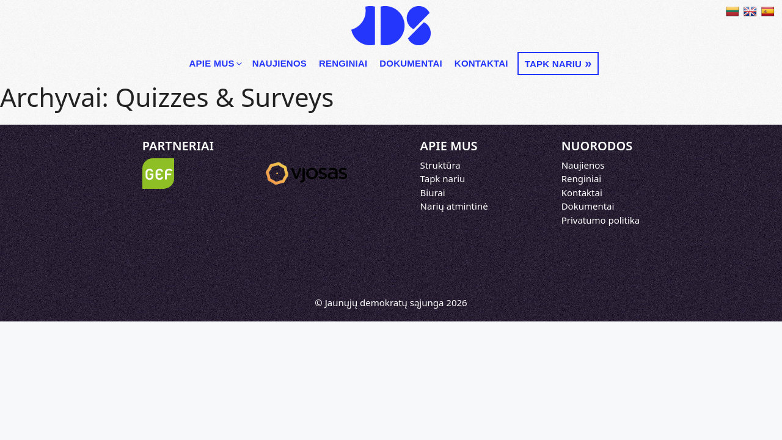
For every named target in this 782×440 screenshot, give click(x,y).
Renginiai (343, 63)
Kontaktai (481, 63)
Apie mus (216, 63)
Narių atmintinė (454, 206)
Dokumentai (410, 63)
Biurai (432, 192)
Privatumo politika (600, 220)
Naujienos (279, 63)
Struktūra (440, 165)
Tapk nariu (553, 64)
